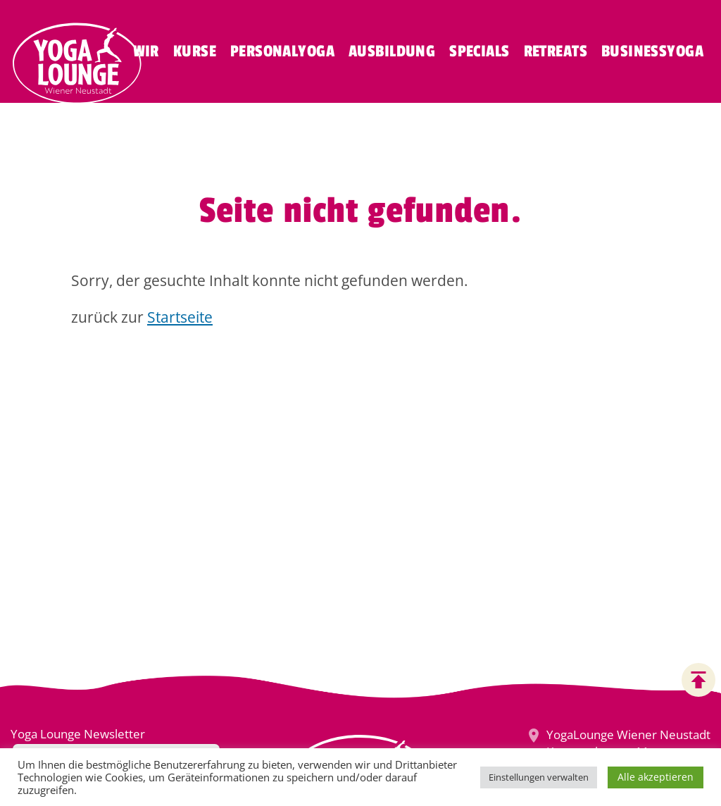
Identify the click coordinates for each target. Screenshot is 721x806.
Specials (479, 51)
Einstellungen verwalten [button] (539, 777)
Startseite (180, 317)
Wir (146, 51)
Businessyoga (652, 51)
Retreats (555, 51)
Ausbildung (392, 51)
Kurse (194, 51)
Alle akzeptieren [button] (655, 776)
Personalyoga (282, 51)
